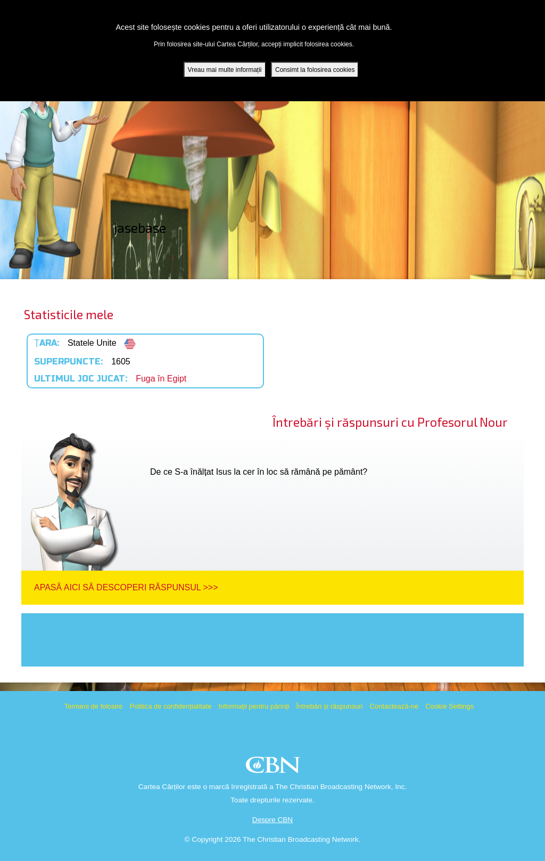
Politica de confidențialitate (171, 706)
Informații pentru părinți (253, 706)
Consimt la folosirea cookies (314, 69)
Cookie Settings (449, 706)
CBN (274, 768)
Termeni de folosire (93, 706)
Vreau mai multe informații (225, 69)
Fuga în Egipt (161, 378)
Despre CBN (272, 820)
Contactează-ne (393, 706)
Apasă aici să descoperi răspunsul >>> (126, 587)
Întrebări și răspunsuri (329, 706)
